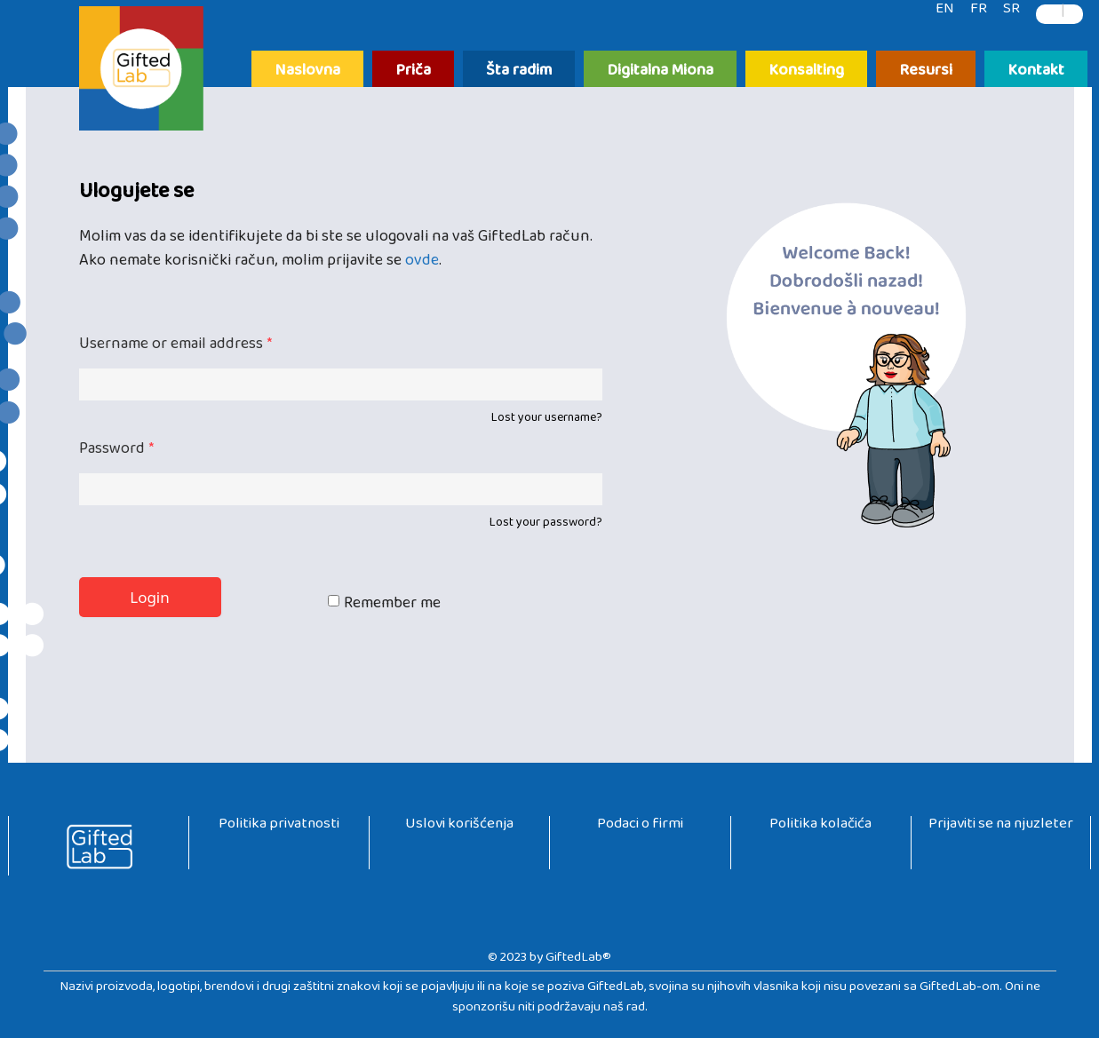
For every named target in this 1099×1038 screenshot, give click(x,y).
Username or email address (175, 348)
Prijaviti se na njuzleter (1000, 827)
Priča (413, 71)
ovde (422, 264)
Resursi (925, 71)
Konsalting (806, 71)
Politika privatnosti (279, 827)
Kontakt (1035, 71)
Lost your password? (546, 525)
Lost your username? (546, 421)
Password (116, 452)
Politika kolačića (820, 827)
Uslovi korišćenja (459, 827)
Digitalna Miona (660, 71)
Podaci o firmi (640, 827)
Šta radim (519, 71)
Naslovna (307, 71)
